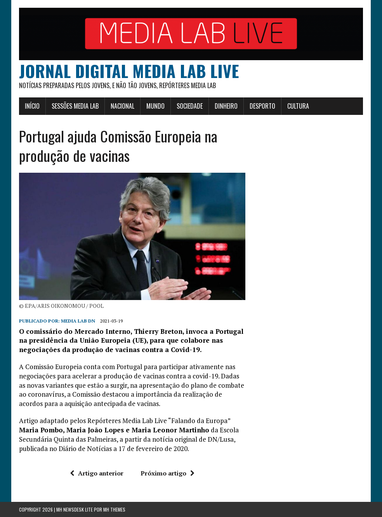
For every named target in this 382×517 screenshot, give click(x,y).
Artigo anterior (96, 473)
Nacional (122, 106)
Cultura (298, 106)
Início (32, 106)
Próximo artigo (167, 473)
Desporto (262, 106)
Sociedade (190, 106)
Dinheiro (226, 106)
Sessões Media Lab (75, 106)
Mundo (155, 106)
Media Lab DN (78, 321)
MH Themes (114, 509)
